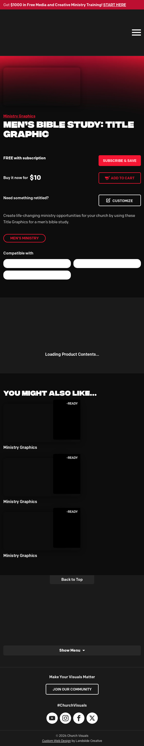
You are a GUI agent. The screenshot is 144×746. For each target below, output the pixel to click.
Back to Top (72, 579)
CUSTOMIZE (122, 200)
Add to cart (123, 178)
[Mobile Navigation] (135, 32)
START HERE (114, 5)
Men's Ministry (24, 238)
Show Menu (69, 650)
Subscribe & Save (120, 160)
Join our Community (72, 689)
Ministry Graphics (19, 116)
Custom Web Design (56, 741)
